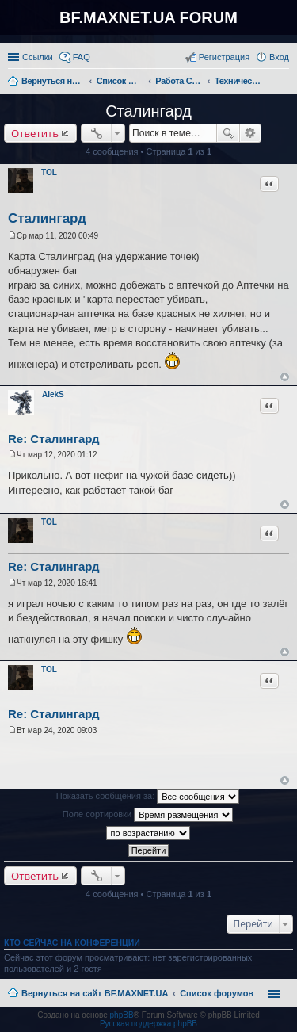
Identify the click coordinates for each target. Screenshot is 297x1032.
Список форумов (216, 993)
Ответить (35, 133)
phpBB (122, 1015)
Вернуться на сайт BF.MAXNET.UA (94, 993)
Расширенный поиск (250, 133)
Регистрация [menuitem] (224, 57)
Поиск (228, 133)
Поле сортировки (148, 815)
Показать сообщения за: (148, 796)
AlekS (53, 394)
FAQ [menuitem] (81, 57)
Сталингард (148, 111)
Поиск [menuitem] (284, 82)
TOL (49, 172)
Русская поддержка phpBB (148, 1023)
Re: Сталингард (54, 438)
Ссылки (37, 57)
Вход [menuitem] (279, 57)
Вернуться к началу (284, 377)
